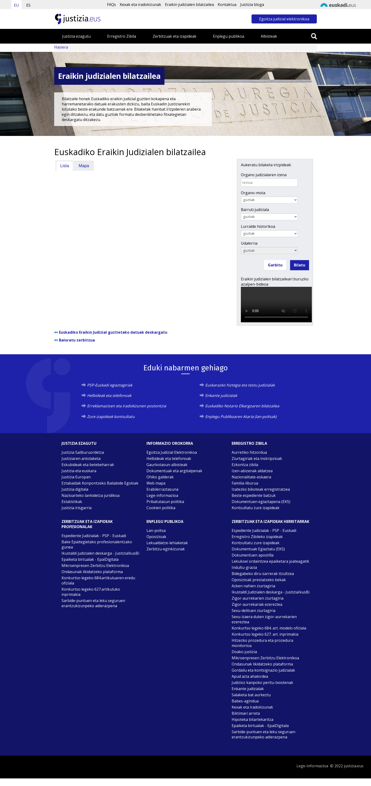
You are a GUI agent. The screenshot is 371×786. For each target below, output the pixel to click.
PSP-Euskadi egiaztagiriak (109, 385)
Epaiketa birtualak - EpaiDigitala (90, 559)
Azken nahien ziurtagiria (253, 585)
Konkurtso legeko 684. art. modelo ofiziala (269, 628)
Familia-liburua (245, 483)
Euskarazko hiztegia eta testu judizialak (240, 385)
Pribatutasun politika (165, 501)
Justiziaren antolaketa (81, 458)
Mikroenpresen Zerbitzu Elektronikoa (95, 565)
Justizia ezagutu (76, 36)
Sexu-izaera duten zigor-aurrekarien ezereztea (264, 619)
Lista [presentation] (64, 165)
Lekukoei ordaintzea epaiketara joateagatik (270, 561)
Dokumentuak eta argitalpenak (174, 470)
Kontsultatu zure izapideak (255, 507)
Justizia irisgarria (77, 507)
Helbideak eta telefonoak (109, 395)
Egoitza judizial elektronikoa (284, 19)
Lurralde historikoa (258, 226)
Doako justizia (244, 651)
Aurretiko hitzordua (249, 452)
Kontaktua (227, 4)
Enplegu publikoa (228, 36)
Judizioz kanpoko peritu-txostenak (262, 682)
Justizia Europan (76, 477)
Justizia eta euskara (79, 470)
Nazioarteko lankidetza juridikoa (90, 495)
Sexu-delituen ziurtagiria (253, 610)
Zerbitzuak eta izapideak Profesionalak (87, 524)
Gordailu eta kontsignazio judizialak (263, 670)
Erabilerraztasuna (162, 489)
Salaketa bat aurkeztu (251, 694)
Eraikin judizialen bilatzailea (189, 4)
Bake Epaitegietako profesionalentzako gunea (97, 544)
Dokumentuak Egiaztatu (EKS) (258, 549)
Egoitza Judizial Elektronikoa (171, 452)
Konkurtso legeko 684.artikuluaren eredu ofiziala (98, 580)
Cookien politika (160, 507)
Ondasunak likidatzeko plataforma (92, 571)
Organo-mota (253, 192)
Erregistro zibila (249, 443)
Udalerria (249, 243)
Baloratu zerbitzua (77, 340)
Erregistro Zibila (121, 36)
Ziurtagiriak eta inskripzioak (257, 458)
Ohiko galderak (160, 477)
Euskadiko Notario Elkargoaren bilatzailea (242, 406)
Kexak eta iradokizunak (140, 4)
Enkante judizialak (221, 395)
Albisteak (269, 36)
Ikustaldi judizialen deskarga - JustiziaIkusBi (100, 553)
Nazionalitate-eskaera (251, 477)
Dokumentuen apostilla (253, 555)
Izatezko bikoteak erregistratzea (261, 489)
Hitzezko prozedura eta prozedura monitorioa (262, 643)
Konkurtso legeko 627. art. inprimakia (265, 634)
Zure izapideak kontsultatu (111, 416)
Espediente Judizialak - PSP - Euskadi (94, 535)
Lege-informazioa (162, 495)
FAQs (111, 4)
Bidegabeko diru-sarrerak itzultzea (263, 573)
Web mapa (155, 483)
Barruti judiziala (255, 209)
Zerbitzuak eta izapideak (174, 36)
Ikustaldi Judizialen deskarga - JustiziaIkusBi (270, 592)
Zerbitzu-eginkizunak (165, 549)
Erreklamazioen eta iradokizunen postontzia (126, 406)
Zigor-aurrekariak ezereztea (257, 604)
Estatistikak (72, 501)
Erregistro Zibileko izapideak (257, 536)
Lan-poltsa (156, 530)
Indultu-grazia (244, 567)
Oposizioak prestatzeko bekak (259, 579)
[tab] (64, 166)
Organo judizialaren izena (264, 174)
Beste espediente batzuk (254, 495)
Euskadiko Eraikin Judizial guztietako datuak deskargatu (113, 332)
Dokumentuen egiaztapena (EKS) (261, 501)
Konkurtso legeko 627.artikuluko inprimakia (91, 592)
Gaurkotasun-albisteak (166, 464)
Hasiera (61, 47)
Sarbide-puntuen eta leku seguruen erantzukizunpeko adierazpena (93, 603)
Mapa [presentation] (84, 165)
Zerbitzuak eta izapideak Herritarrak (270, 521)
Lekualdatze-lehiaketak (167, 542)
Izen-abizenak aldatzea (252, 470)
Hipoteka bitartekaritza (252, 719)
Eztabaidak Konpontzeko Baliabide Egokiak (100, 483)
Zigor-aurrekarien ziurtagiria (257, 598)
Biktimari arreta (246, 713)
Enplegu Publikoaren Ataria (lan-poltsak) (241, 416)
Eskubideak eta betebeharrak (88, 464)
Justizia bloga (252, 4)
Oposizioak (156, 536)
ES (28, 5)
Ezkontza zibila (245, 464)
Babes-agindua (245, 701)
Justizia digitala (75, 489)
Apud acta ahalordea (250, 676)
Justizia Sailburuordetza (83, 452)
